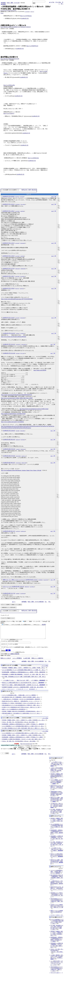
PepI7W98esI (23, 439)
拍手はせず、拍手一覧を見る (29, 189)
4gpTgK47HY (17, 243)
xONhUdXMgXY (23, 344)
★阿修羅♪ (3, 2)
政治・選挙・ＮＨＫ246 (13, 2)
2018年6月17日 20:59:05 (8, 196)
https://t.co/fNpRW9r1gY (32, 45)
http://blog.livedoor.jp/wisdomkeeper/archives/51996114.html (34, 408)
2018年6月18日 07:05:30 (9, 449)
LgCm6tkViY (18, 449)
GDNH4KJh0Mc (22, 268)
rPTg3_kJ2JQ (22, 353)
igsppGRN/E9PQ (27, 11)
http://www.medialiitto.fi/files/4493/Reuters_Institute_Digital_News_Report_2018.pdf (21, 470)
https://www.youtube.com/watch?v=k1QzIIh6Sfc (12, 421)
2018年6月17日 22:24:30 (8, 317)
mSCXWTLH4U (18, 462)
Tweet (2, 13)
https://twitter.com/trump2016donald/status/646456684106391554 (16, 394)
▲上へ (13, 601)
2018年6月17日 (25, 18)
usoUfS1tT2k (22, 288)
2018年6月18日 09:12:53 (9, 531)
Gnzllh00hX (17, 593)
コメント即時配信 (17, 660)
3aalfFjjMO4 (22, 211)
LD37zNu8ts (18, 353)
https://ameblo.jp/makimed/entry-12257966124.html (13, 413)
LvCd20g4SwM (22, 593)
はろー (7, 586)
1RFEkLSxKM (17, 268)
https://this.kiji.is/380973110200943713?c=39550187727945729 (16, 27)
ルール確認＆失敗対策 (13, 656)
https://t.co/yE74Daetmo (26, 15)
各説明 (43, 624)
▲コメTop (51, 2)
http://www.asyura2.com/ (26, 746)
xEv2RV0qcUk (23, 531)
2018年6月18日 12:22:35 (31, 579)
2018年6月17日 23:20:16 (9, 333)
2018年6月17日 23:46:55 (9, 430)
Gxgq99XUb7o (22, 333)
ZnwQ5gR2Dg (17, 211)
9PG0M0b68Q (40, 579)
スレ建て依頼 (26, 660)
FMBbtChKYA (27, 586)
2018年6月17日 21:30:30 (8, 256)
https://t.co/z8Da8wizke (33, 158)
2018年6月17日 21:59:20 (8, 288)
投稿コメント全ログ (6, 660)
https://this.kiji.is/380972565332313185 (10, 58)
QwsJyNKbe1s (32, 586)
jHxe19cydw (17, 288)
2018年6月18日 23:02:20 (18, 586)
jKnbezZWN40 (45, 579)
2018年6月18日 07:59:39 (9, 455)
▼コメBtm (58, 2)
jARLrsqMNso (22, 430)
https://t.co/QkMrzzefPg (9, 85)
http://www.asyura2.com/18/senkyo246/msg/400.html (13, 336)
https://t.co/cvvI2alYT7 (8, 113)
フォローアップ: (5, 615)
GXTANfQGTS (18, 344)
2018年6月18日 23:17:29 (9, 593)
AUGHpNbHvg (17, 204)
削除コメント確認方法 (37, 660)
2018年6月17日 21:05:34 (8, 204)
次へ (46, 601)
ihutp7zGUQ (17, 196)
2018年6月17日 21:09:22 (8, 211)
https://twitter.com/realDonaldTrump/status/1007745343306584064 (16, 299)
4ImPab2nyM (18, 439)
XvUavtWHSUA (22, 276)
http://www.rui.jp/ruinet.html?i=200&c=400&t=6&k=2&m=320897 (17, 398)
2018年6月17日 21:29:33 (8, 243)
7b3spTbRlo (17, 430)
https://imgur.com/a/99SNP (40, 370)
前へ (62, 3)
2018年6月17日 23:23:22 (9, 344)
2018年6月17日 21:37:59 (8, 268)
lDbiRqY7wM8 (24, 462)
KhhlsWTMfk (17, 276)
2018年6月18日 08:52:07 (9, 462)
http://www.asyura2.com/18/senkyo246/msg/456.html (8, 10)
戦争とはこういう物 (14, 579)
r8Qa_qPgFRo (23, 204)
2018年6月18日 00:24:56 (9, 439)
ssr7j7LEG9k (22, 196)
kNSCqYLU (32, 11)
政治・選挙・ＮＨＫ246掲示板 (36, 601)
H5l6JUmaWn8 (23, 449)
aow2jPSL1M (18, 531)
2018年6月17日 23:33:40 (9, 353)
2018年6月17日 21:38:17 (8, 276)
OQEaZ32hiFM (22, 243)
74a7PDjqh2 (17, 333)
